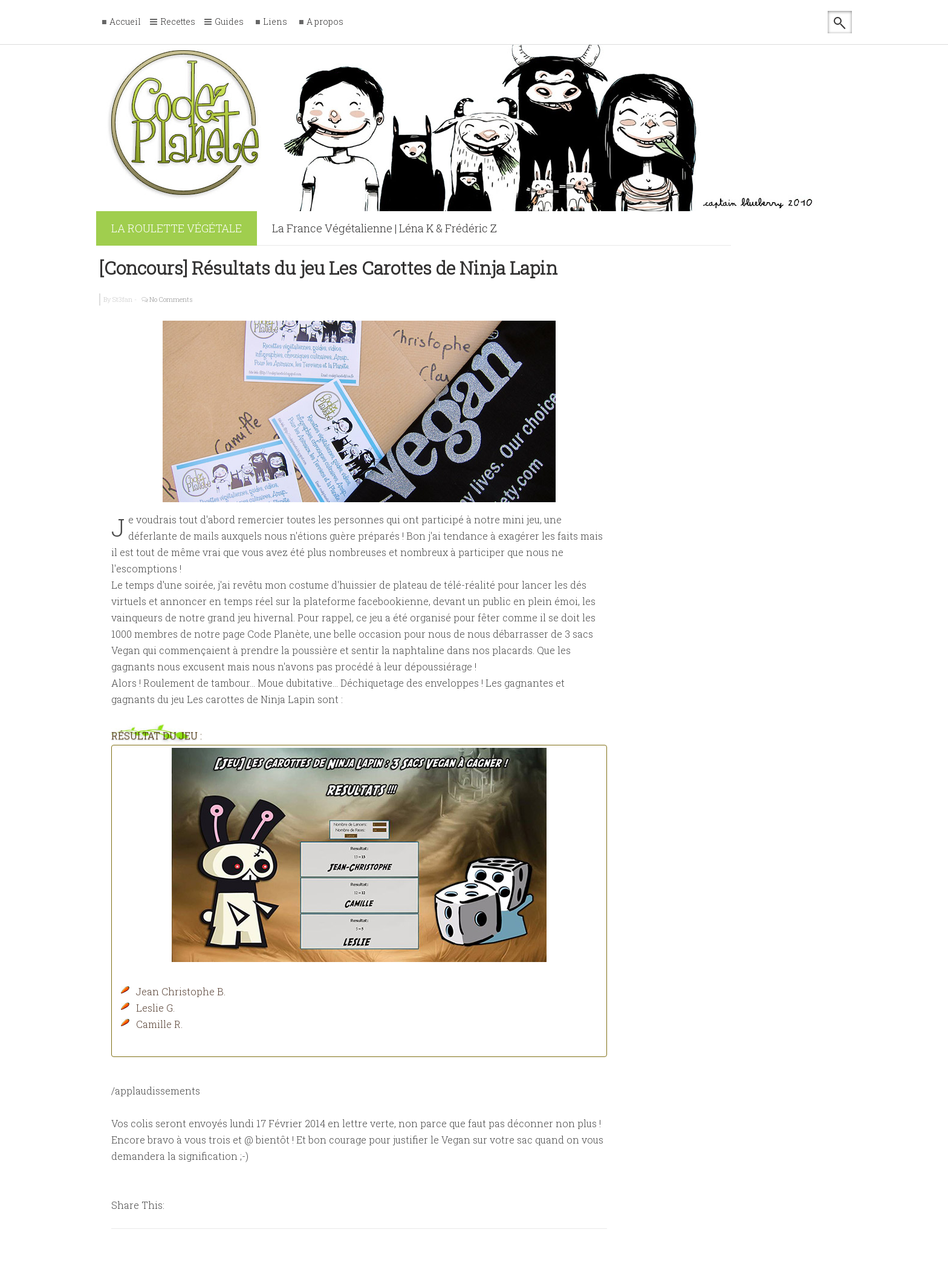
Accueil (125, 22)
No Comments (171, 299)
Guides (229, 22)
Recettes (177, 22)
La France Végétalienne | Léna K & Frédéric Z (384, 228)
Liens (275, 22)
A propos (325, 22)
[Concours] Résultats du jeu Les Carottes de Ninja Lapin (328, 268)
